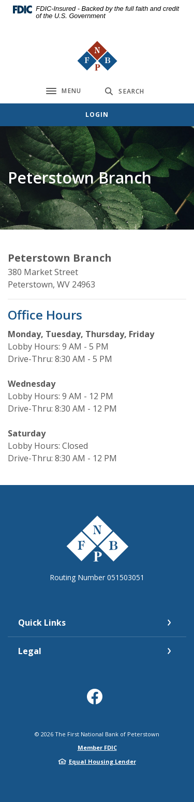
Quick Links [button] (42, 622)
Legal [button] (29, 651)
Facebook (97, 700)
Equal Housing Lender (102, 761)
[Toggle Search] (124, 91)
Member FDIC (97, 747)
